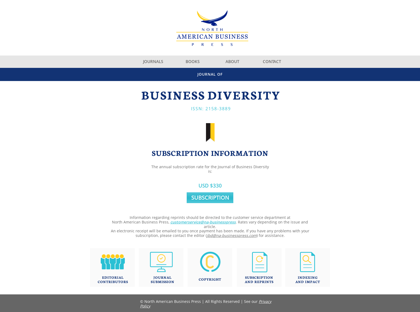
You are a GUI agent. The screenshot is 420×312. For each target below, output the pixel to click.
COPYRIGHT (210, 279)
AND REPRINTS (259, 281)
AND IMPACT (307, 281)
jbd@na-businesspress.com (232, 235)
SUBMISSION (162, 281)
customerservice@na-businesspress (203, 222)
